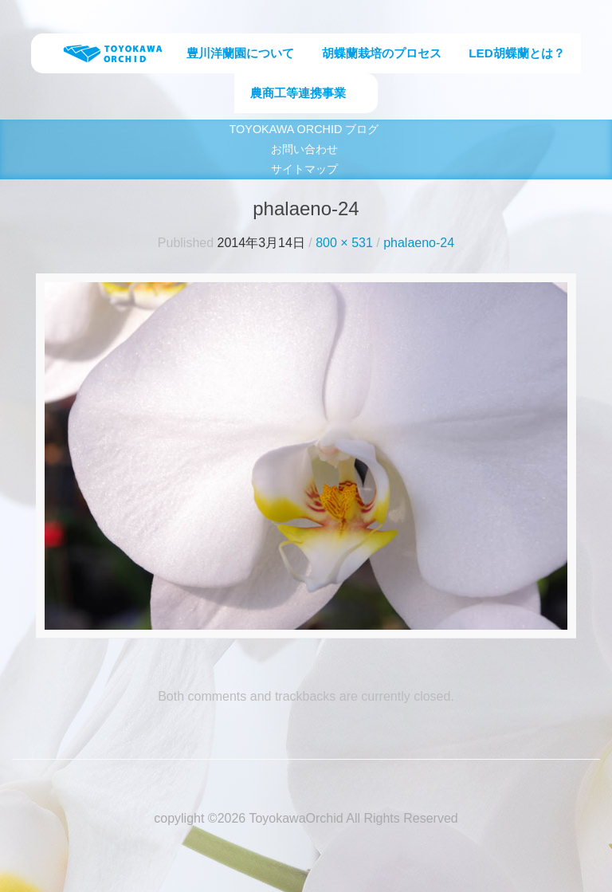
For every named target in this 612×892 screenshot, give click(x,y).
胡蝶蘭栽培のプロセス (381, 53)
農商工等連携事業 (298, 93)
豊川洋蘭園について (240, 53)
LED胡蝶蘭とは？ (516, 53)
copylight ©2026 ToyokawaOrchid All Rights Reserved (305, 818)
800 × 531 (344, 243)
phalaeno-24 (418, 243)
